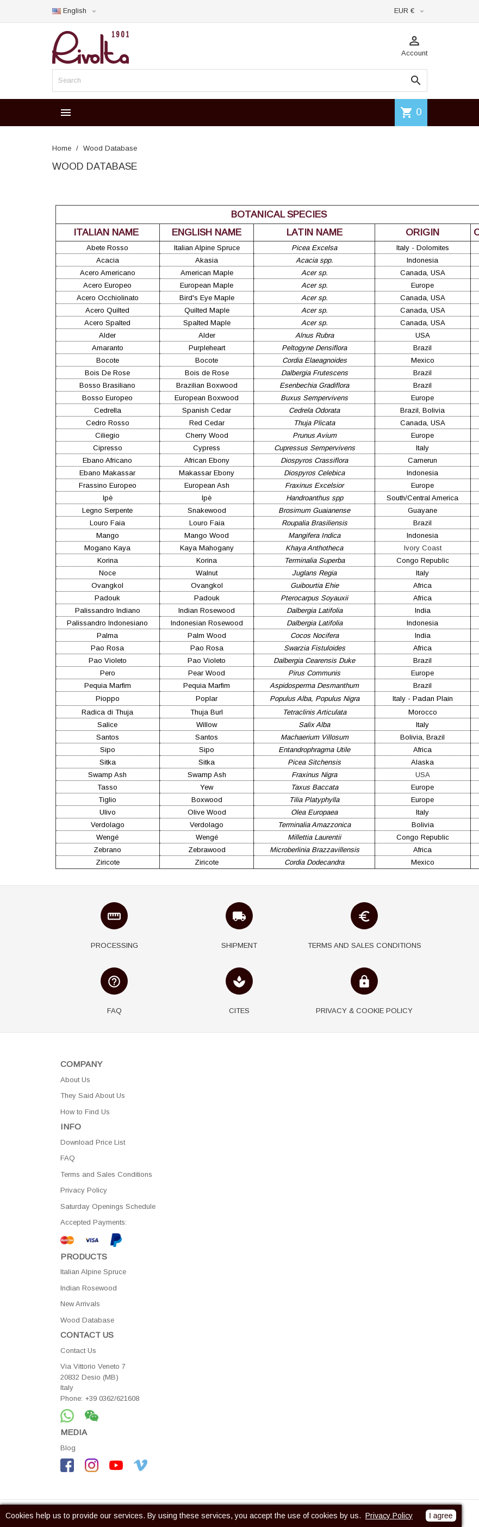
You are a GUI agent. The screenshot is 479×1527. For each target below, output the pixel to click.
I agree (441, 1515)
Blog (68, 1448)
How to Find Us (85, 1112)
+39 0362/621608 (112, 1398)
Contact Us (78, 1350)
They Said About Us (92, 1095)
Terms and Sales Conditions (106, 1174)
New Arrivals (80, 1304)
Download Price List (92, 1142)
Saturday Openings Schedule (107, 1206)
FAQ (67, 1158)
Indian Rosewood (88, 1288)
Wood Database (87, 1320)
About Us (75, 1080)
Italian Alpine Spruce (93, 1272)
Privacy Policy (83, 1190)
